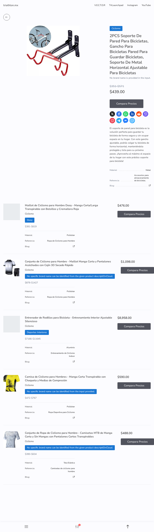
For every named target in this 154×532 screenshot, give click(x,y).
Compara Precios (126, 104)
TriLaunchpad (116, 5)
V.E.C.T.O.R (99, 5)
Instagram (132, 5)
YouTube (146, 5)
